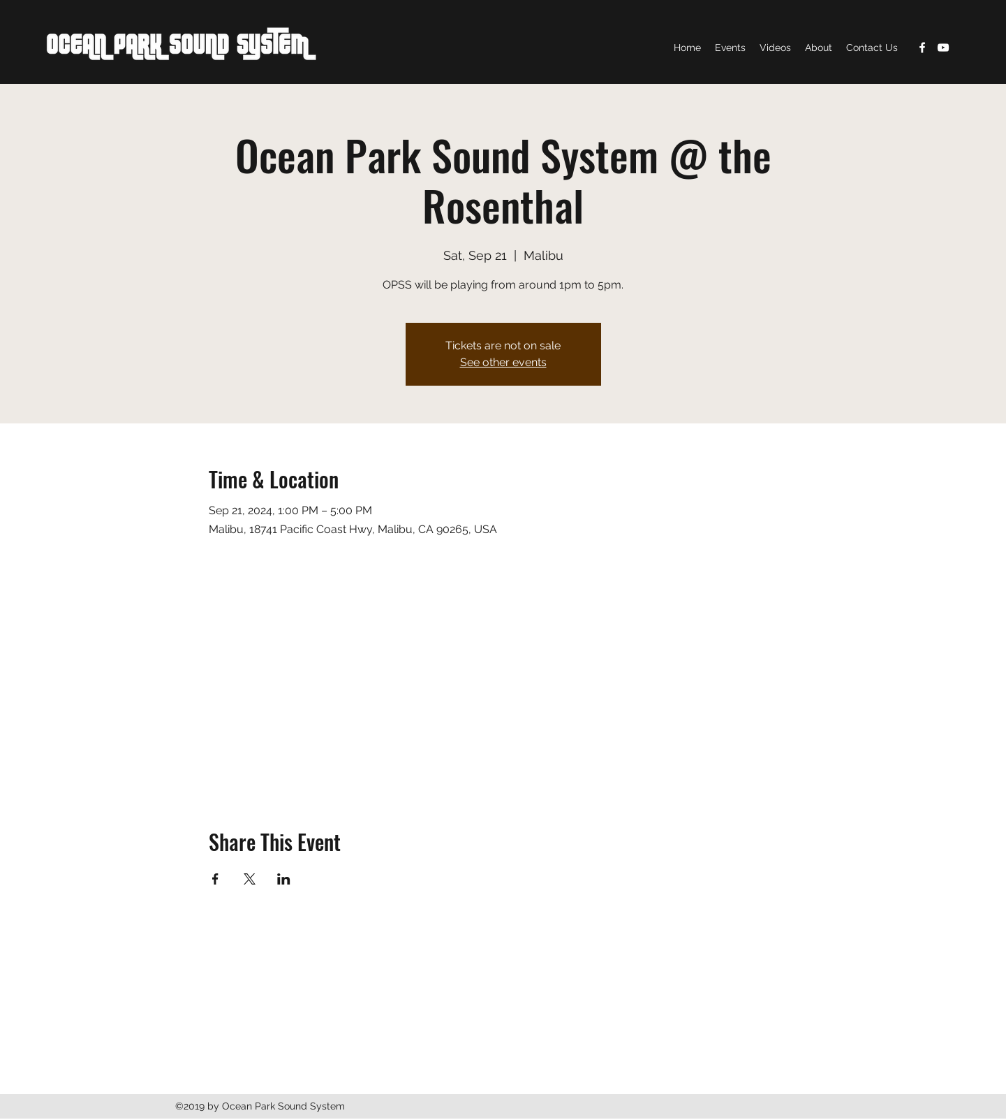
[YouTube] (943, 47)
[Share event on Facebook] (215, 879)
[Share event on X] (249, 879)
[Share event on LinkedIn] (283, 879)
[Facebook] (922, 47)
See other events (503, 362)
